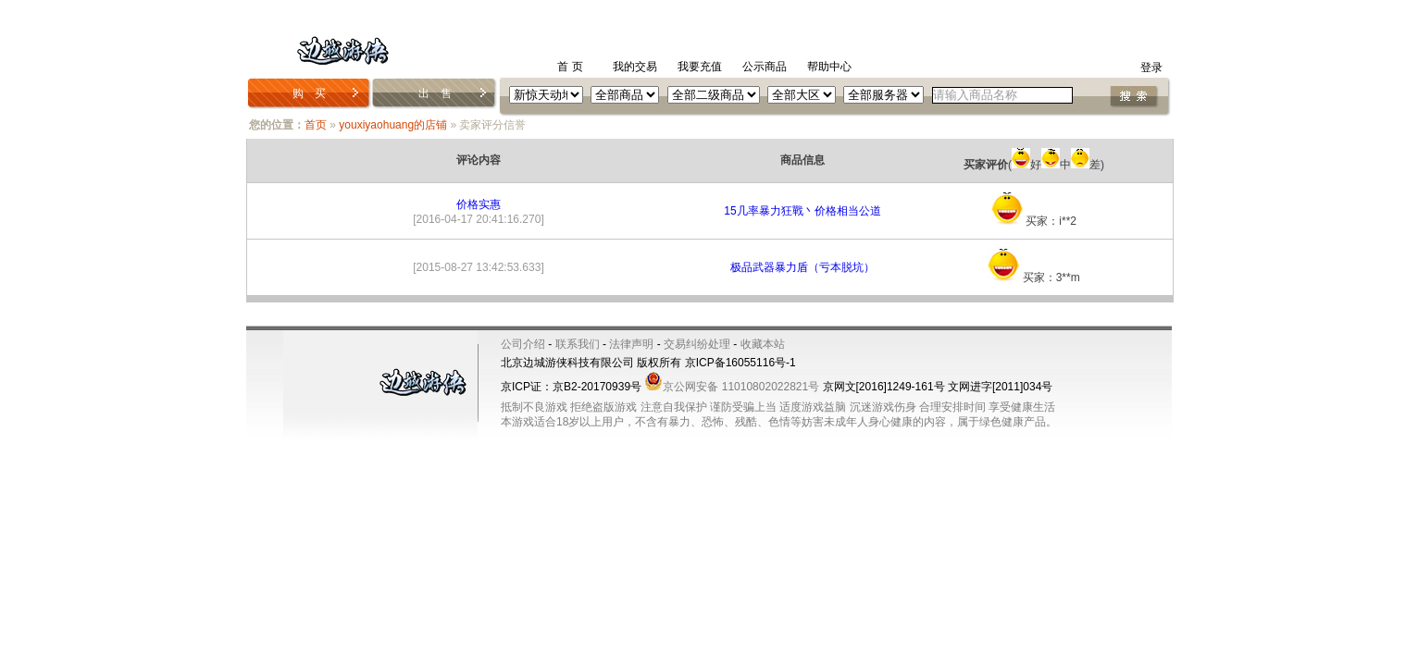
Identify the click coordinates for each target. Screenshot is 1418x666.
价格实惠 (478, 204)
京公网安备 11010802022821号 (731, 386)
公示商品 (764, 66)
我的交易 (635, 66)
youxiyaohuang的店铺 (393, 124)
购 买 (309, 93)
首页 (316, 124)
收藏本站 (762, 344)
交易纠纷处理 (697, 344)
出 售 (435, 93)
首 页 (569, 66)
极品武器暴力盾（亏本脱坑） (802, 267)
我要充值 (700, 66)
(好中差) (1034, 164)
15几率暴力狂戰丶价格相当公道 (802, 210)
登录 (1151, 67)
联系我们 (577, 344)
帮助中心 (829, 66)
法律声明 (631, 344)
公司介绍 (523, 344)
